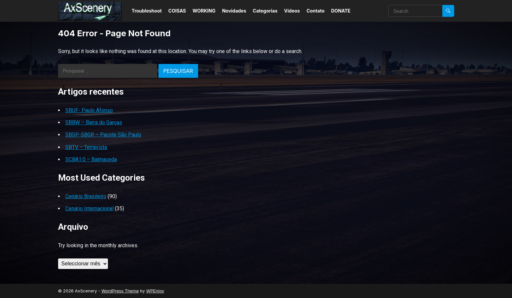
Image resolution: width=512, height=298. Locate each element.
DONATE (341, 11)
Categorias (265, 11)
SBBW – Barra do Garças (93, 122)
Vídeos (292, 11)
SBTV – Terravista (86, 147)
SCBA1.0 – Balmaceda (91, 159)
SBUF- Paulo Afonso (89, 110)
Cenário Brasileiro (85, 196)
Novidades (234, 11)
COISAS (177, 11)
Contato (315, 11)
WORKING (203, 11)
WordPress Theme (120, 290)
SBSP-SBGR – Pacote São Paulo (103, 135)
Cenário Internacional (89, 208)
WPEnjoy (155, 290)
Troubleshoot (147, 11)
